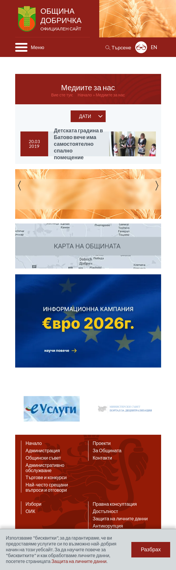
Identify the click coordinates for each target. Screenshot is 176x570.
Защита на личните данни (120, 518)
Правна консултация (115, 504)
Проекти (102, 443)
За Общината (107, 450)
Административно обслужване (45, 467)
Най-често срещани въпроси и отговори (47, 487)
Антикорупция (108, 526)
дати (85, 116)
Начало (85, 94)
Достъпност (105, 511)
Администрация (43, 450)
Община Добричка (62, 19)
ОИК (30, 511)
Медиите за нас (110, 94)
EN (154, 47)
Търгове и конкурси (46, 477)
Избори (34, 504)
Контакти (102, 457)
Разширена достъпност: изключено (141, 47)
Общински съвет (43, 457)
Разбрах (151, 549)
